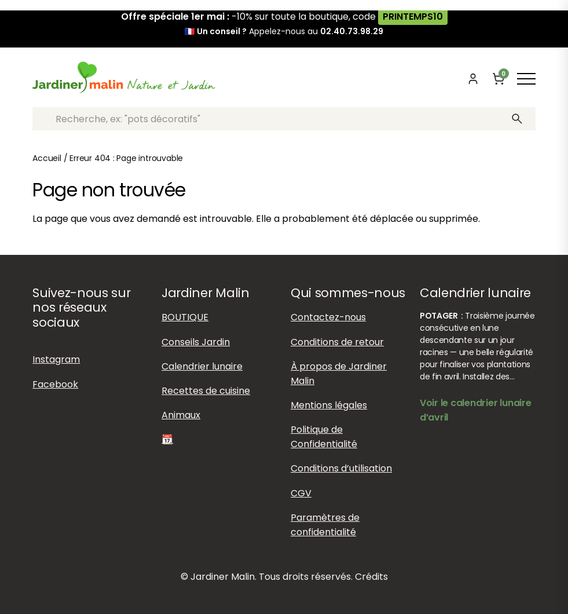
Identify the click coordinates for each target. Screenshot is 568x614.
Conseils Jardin (196, 342)
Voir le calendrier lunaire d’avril (476, 410)
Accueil (46, 158)
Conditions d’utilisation (341, 468)
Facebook (55, 384)
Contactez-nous (328, 317)
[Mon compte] (473, 78)
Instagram (56, 359)
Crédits (371, 576)
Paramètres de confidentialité (325, 525)
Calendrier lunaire (202, 366)
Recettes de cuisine (206, 390)
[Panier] (498, 78)
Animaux (181, 415)
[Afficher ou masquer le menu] (526, 79)
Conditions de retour (337, 342)
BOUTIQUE (185, 317)
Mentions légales (329, 405)
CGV (301, 493)
